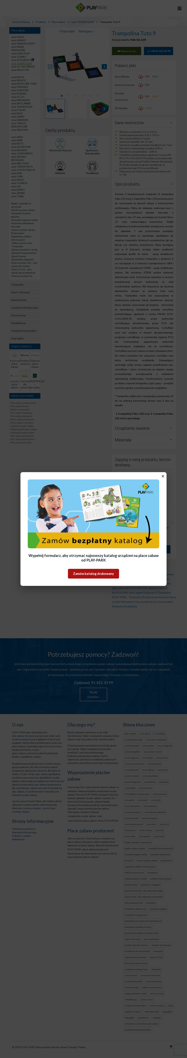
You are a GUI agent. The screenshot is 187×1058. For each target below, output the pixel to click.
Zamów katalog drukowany (93, 574)
